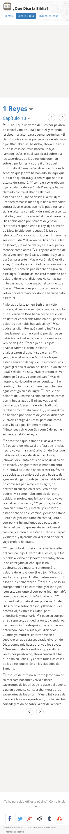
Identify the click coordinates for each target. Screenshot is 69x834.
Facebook (9, 818)
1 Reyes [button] (18, 108)
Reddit (39, 818)
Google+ (29, 818)
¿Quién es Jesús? (49, 15)
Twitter (19, 818)
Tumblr (49, 818)
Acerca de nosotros (15, 831)
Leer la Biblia (26, 15)
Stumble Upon (59, 818)
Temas (9, 15)
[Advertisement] (34, 61)
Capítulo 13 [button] (16, 118)
